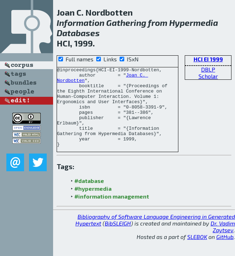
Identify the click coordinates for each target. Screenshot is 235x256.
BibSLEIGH (118, 239)
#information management (111, 212)
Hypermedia (193, 22)
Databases (78, 33)
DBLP (208, 69)
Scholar (208, 76)
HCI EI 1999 (208, 59)
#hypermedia (92, 204)
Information (80, 22)
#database (89, 196)
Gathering (126, 22)
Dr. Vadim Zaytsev (223, 242)
